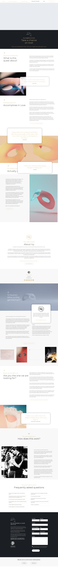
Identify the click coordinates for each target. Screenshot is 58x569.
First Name (34, 518)
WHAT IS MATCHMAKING (13, 1)
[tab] (18, 493)
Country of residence (35, 527)
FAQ (44, 1)
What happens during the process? (15, 504)
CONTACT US (52, 1)
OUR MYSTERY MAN (24, 1)
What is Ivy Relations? (35, 504)
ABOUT (3, 1)
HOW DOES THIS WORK (35, 1)
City (41, 527)
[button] (36, 123)
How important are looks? (35, 496)
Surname (41, 518)
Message (33, 536)
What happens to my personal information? (17, 506)
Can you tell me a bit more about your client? (17, 499)
